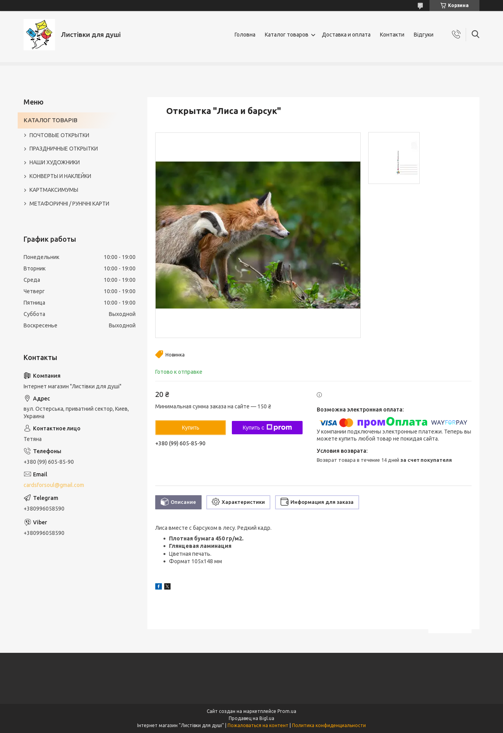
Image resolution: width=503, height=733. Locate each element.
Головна (245, 34)
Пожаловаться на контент (258, 725)
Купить (190, 427)
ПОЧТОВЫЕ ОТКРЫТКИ (59, 135)
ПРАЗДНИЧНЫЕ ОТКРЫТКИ (63, 148)
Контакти (392, 34)
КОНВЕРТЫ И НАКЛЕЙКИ (60, 176)
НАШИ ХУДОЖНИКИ (54, 162)
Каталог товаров (286, 34)
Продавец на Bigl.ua (251, 718)
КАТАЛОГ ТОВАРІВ (50, 120)
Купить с (267, 427)
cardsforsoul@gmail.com (54, 485)
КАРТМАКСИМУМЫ (53, 190)
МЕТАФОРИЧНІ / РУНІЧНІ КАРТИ (69, 203)
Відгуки (423, 34)
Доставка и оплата (346, 34)
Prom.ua (286, 711)
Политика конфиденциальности (329, 725)
